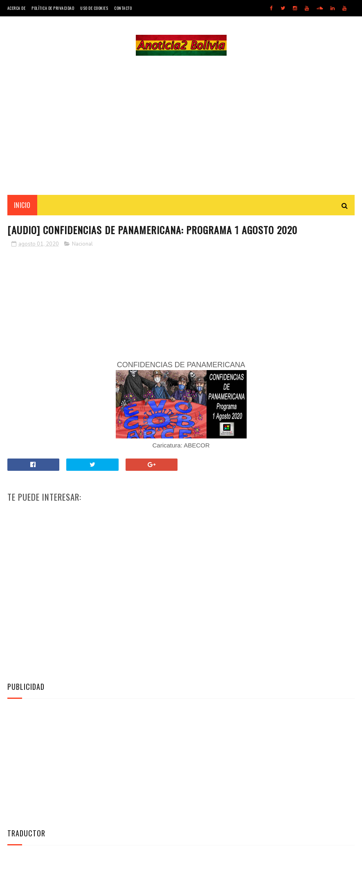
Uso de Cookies (94, 8)
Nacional (82, 244)
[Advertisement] (181, 125)
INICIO (22, 205)
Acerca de (16, 8)
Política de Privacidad (52, 8)
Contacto (123, 8)
